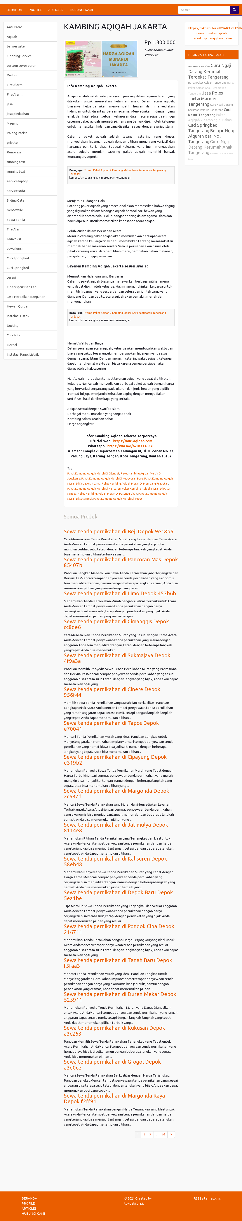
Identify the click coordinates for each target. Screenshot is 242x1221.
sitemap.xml (211, 1198)
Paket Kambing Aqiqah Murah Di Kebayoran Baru (112, 478)
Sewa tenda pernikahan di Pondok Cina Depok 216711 (119, 929)
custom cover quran (21, 65)
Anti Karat (14, 27)
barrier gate (16, 46)
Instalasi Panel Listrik (23, 354)
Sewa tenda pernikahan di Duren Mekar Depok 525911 (120, 997)
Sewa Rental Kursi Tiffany (199, 66)
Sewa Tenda (16, 219)
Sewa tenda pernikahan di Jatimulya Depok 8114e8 (116, 827)
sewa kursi (15, 248)
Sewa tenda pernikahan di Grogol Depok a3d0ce (112, 1064)
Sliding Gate (15, 200)
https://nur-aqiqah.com (132, 441)
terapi (11, 277)
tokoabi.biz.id (134, 1203)
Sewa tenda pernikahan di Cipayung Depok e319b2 (115, 760)
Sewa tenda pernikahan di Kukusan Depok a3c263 (114, 1031)
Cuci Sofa (13, 335)
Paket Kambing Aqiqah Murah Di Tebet (117, 498)
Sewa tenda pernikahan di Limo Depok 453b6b (120, 593)
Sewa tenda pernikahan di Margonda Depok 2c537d (116, 793)
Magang (12, 123)
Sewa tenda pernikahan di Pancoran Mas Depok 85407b (121, 562)
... (157, 1134)
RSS (196, 1198)
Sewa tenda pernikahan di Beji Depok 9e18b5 (118, 531)
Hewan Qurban (18, 306)
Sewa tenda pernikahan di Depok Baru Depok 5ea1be (118, 895)
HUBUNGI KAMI (81, 10)
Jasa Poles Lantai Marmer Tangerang (205, 98)
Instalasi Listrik (18, 316)
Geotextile (15, 210)
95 (163, 1134)
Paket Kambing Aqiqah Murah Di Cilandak (93, 473)
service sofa (16, 191)
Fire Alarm (15, 85)
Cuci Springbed (18, 258)
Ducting (12, 75)
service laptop (17, 181)
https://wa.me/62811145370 (130, 446)
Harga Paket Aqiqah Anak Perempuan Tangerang (211, 88)
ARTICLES (55, 10)
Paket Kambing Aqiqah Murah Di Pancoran (94, 488)
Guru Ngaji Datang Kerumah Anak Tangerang (210, 147)
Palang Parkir (17, 133)
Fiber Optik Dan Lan (22, 287)
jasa (10, 104)
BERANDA (14, 10)
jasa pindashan (18, 114)
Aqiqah (12, 37)
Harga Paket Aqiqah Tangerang (207, 82)
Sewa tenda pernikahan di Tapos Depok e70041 (111, 726)
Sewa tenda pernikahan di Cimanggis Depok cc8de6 (116, 624)
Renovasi (14, 152)
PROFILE (35, 10)
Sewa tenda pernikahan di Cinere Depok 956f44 (112, 692)
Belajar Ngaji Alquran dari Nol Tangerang (211, 136)
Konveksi (14, 239)
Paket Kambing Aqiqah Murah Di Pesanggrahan (107, 493)
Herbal (12, 345)
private (12, 142)
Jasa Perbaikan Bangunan (26, 297)
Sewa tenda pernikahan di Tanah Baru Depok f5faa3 (118, 963)
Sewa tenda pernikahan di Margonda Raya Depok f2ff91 (114, 1098)
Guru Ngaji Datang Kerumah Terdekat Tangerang (209, 71)
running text (16, 162)
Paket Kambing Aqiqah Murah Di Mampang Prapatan (135, 483)
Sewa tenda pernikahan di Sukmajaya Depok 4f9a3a (117, 658)
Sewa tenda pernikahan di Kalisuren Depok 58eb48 (115, 861)
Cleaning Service (19, 56)
